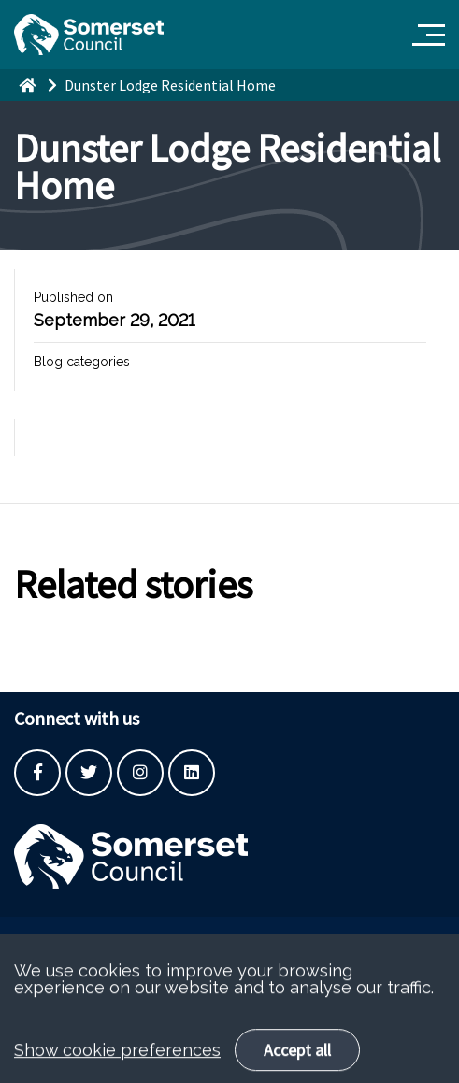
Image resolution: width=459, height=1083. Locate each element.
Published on (73, 297)
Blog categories (82, 361)
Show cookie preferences (117, 1063)
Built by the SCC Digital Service (107, 940)
